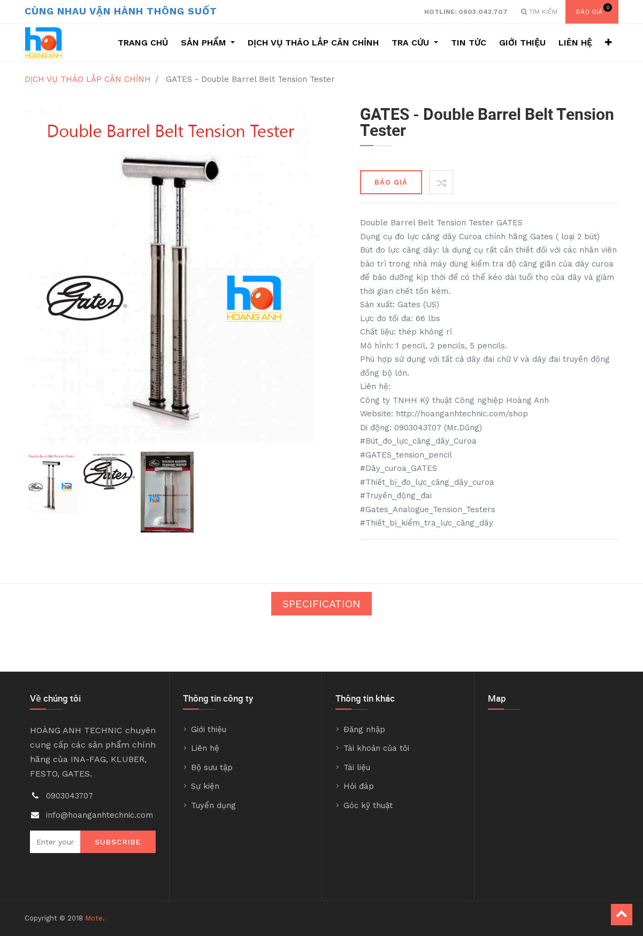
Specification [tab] (321, 603)
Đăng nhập (364, 729)
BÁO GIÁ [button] (391, 182)
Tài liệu (356, 767)
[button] (608, 43)
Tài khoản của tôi (376, 748)
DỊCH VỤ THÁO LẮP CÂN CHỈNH (88, 79)
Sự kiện (205, 786)
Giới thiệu (208, 729)
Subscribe (118, 842)
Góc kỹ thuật (368, 805)
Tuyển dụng (213, 805)
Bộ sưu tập (212, 767)
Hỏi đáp (358, 786)
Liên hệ (205, 748)
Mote (94, 918)
